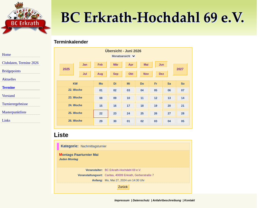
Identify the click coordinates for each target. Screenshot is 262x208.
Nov (146, 73)
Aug (100, 73)
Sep (115, 73)
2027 (180, 69)
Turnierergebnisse (15, 104)
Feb (100, 64)
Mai (146, 64)
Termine (8, 87)
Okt (130, 73)
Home (6, 55)
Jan (84, 64)
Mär (115, 64)
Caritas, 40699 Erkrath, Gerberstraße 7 (129, 175)
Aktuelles (9, 79)
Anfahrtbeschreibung (167, 200)
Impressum (122, 200)
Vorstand (8, 96)
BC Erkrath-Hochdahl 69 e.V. (123, 169)
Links (6, 120)
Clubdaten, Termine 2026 (20, 63)
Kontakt (189, 200)
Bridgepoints (11, 71)
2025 (66, 69)
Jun (161, 64)
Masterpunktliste (14, 112)
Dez (161, 73)
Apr (130, 64)
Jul (85, 73)
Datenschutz (141, 200)
